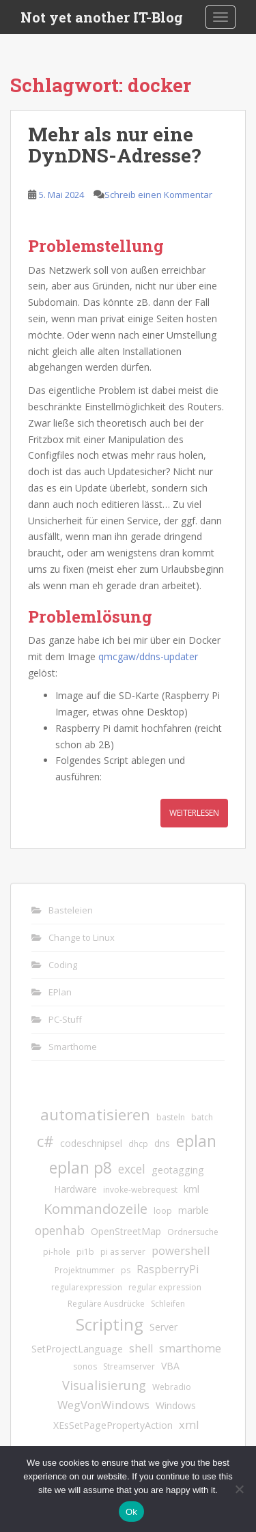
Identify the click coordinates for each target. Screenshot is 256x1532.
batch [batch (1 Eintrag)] (202, 1117)
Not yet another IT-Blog (101, 17)
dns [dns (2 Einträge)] (162, 1143)
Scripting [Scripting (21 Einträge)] (109, 1324)
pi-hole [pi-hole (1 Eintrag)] (56, 1252)
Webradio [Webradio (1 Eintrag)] (171, 1387)
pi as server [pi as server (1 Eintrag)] (122, 1252)
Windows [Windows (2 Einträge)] (176, 1405)
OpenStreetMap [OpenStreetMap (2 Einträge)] (126, 1231)
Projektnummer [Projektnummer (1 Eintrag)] (85, 1270)
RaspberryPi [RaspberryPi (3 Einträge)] (168, 1269)
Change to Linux (81, 937)
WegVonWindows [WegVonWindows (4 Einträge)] (103, 1405)
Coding (62, 965)
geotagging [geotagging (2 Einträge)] (178, 1169)
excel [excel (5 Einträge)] (131, 1169)
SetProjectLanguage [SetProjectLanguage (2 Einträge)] (77, 1348)
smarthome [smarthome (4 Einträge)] (190, 1348)
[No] (239, 1489)
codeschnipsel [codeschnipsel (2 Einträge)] (91, 1143)
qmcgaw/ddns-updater (148, 656)
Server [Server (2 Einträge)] (163, 1326)
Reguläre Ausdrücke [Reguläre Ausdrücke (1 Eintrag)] (106, 1303)
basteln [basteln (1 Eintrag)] (170, 1117)
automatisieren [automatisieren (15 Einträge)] (95, 1114)
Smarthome (72, 1046)
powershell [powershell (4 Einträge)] (181, 1250)
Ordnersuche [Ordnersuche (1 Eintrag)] (192, 1232)
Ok (131, 1512)
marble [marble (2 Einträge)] (193, 1210)
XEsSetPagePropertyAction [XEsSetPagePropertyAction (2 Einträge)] (113, 1425)
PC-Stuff (65, 1019)
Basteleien (70, 910)
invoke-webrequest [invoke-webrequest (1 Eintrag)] (140, 1189)
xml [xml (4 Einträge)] (189, 1424)
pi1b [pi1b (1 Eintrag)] (85, 1252)
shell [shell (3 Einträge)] (141, 1348)
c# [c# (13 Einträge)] (45, 1141)
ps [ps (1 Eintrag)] (125, 1270)
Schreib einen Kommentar (158, 194)
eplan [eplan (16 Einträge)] (196, 1141)
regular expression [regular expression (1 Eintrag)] (164, 1287)
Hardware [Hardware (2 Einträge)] (75, 1188)
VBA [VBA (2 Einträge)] (170, 1365)
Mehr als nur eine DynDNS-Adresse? (114, 145)
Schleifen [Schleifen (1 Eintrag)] (168, 1303)
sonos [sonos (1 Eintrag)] (85, 1366)
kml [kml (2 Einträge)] (191, 1188)
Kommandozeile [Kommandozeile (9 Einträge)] (95, 1209)
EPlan (60, 992)
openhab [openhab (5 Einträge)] (60, 1230)
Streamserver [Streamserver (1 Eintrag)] (129, 1366)
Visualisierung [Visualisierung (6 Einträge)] (104, 1384)
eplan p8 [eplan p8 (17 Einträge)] (80, 1167)
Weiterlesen (194, 813)
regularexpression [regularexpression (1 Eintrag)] (86, 1287)
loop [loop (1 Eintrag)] (163, 1211)
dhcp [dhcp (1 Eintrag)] (138, 1144)
